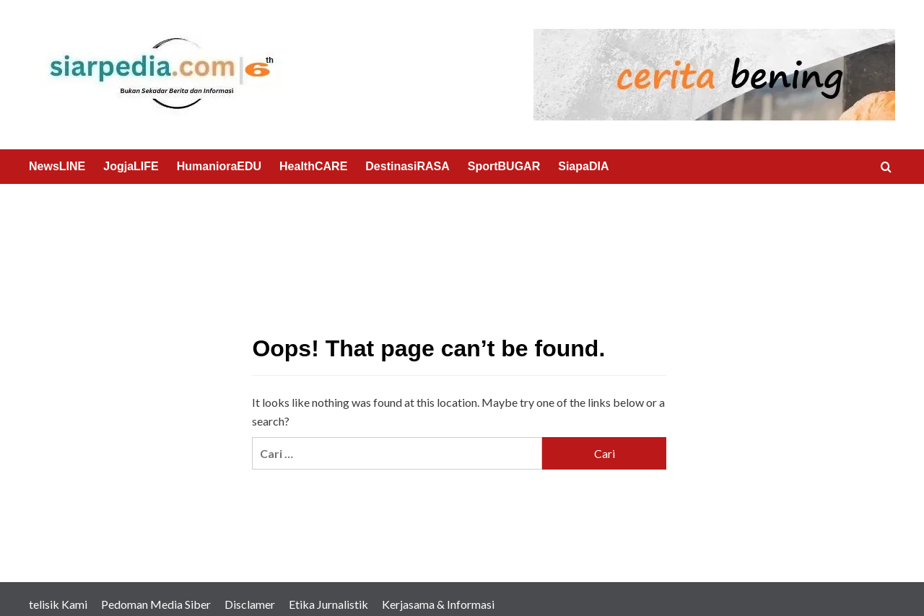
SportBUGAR (504, 166)
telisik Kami (58, 604)
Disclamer (250, 604)
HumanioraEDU (219, 166)
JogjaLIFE (130, 166)
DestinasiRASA (407, 166)
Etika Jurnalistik (328, 604)
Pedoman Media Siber (156, 604)
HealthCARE (313, 166)
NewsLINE (57, 166)
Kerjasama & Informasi (438, 604)
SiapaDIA (583, 166)
